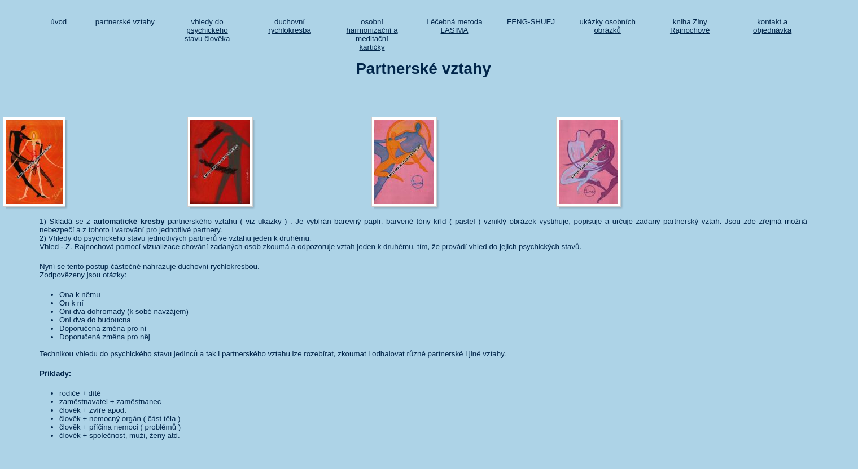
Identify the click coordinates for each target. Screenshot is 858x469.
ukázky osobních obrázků (608, 25)
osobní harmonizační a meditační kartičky (371, 34)
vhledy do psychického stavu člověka (207, 30)
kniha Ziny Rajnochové (690, 25)
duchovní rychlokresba (289, 25)
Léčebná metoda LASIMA (454, 25)
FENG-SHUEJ (531, 21)
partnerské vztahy (125, 21)
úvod (58, 21)
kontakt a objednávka (772, 25)
